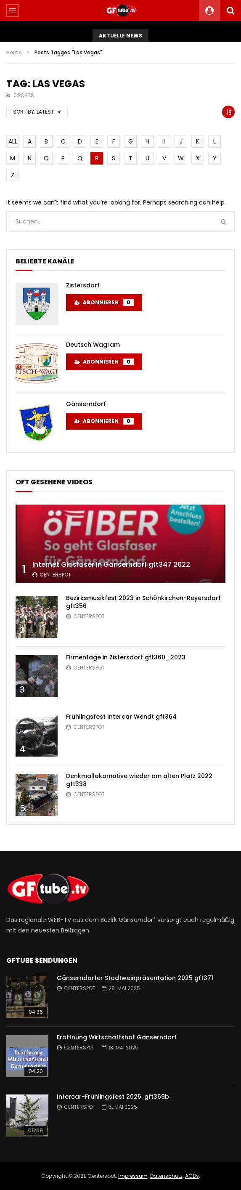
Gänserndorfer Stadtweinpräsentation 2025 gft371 (135, 978)
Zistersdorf (83, 285)
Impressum (133, 1175)
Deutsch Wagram (93, 344)
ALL (12, 141)
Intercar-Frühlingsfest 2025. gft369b (113, 1096)
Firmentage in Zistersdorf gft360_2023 (125, 657)
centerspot (55, 574)
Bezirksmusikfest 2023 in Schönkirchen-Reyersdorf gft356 (143, 602)
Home (14, 52)
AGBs (192, 1175)
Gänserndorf (86, 404)
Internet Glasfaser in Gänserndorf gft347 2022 (111, 564)
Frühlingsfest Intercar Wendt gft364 (121, 716)
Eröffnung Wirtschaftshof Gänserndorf (117, 1037)
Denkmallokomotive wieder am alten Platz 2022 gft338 (139, 780)
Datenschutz (166, 1175)
